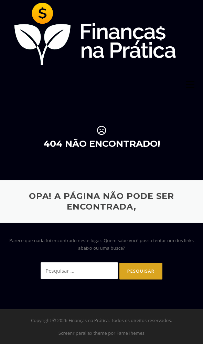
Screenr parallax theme (82, 333)
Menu (190, 84)
